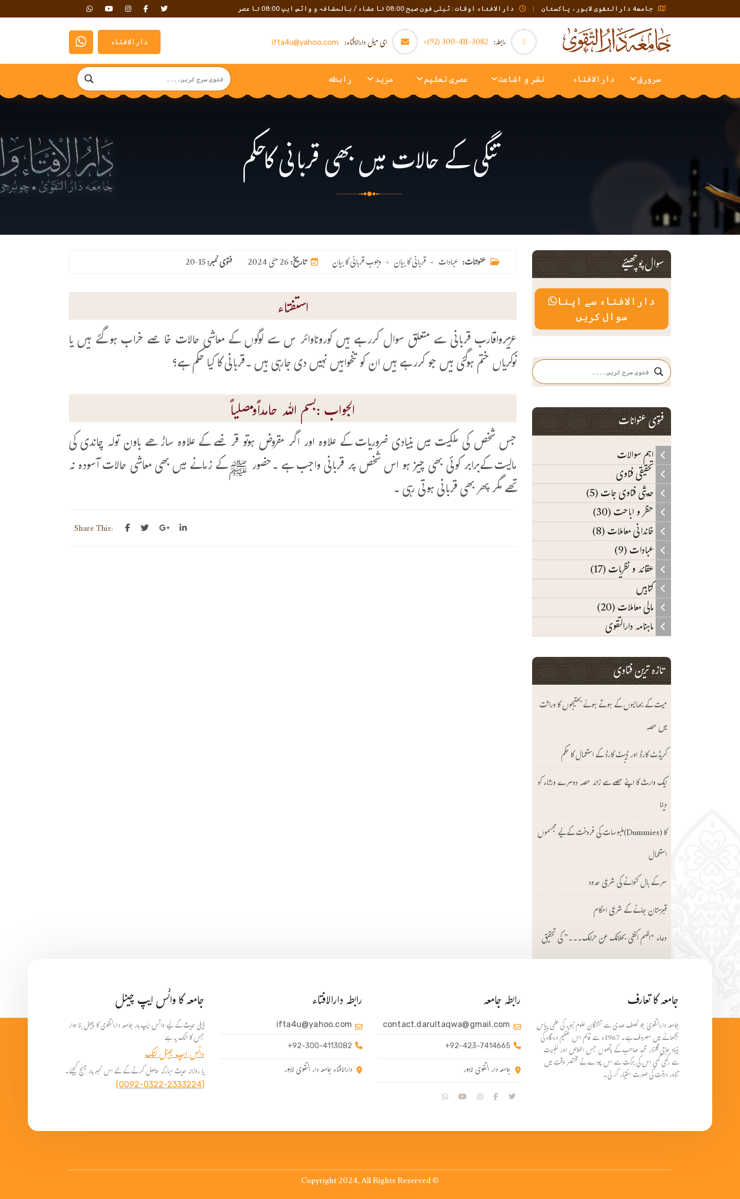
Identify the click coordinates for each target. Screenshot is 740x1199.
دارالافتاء (129, 42)
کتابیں (653, 588)
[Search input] (163, 79)
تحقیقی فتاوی (643, 474)
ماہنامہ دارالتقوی (638, 626)
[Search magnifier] (89, 79)
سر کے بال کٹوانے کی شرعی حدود (627, 884)
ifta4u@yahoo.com (305, 42)
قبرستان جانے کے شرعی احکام (630, 911)
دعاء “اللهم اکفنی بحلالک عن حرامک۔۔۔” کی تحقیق (604, 939)
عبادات (448, 263)
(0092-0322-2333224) (160, 1084)
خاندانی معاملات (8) (631, 531)
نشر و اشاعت (521, 79)
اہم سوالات (644, 455)
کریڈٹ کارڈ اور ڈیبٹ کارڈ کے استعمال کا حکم (614, 756)
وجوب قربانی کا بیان (356, 263)
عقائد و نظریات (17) (630, 569)
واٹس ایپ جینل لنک (174, 1055)
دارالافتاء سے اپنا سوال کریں (601, 309)
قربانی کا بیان (410, 263)
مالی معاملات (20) (634, 607)
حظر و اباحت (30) (632, 512)
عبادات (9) (642, 550)
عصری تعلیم (446, 79)
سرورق (649, 79)
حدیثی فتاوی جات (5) (628, 493)
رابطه (339, 79)
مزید (384, 79)
